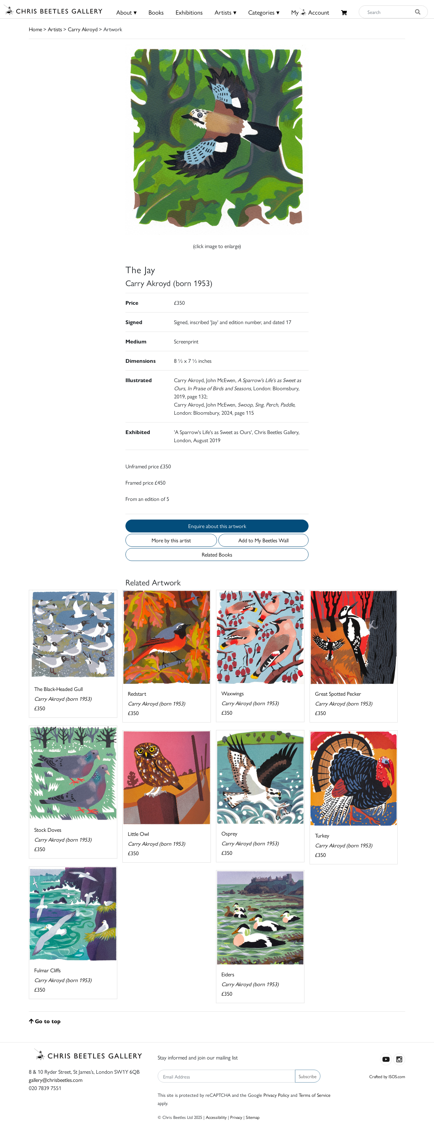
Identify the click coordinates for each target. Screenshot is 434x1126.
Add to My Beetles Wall (263, 540)
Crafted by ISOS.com (387, 1076)
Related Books (217, 554)
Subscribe (308, 1076)
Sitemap (253, 1117)
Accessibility (216, 1117)
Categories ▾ (263, 12)
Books (156, 12)
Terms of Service (315, 1094)
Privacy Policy (276, 1094)
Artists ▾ (225, 12)
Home (35, 29)
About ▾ (126, 12)
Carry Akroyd (83, 29)
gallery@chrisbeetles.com (55, 1080)
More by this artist (171, 540)
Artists (55, 29)
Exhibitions (189, 12)
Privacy (236, 1117)
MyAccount (310, 12)
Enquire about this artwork (217, 526)
